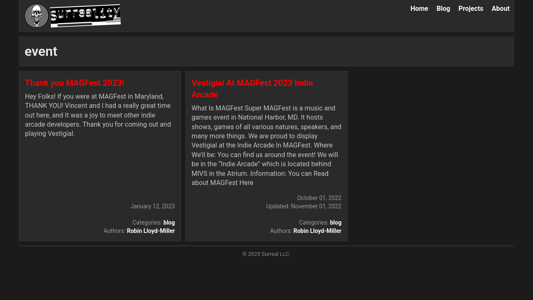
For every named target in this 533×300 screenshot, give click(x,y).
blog (169, 222)
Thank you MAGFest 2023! (74, 83)
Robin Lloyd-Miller (151, 231)
